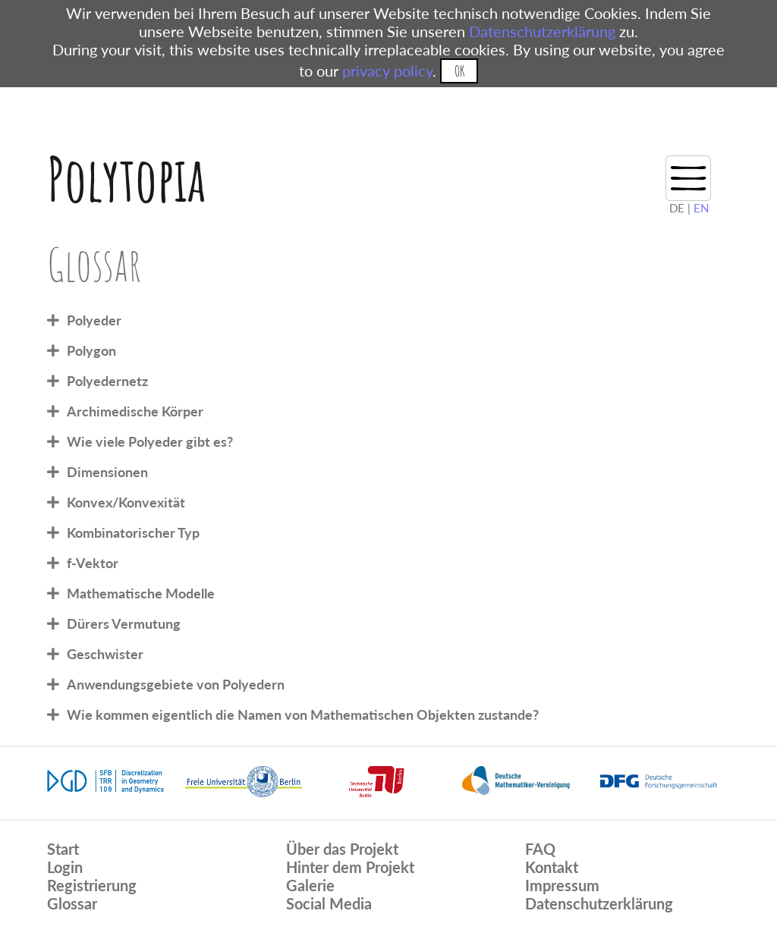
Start (63, 849)
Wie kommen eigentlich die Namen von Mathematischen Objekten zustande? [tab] (303, 714)
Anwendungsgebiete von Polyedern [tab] (176, 684)
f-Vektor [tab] (92, 562)
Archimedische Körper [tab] (135, 411)
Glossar (72, 903)
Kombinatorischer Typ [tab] (133, 532)
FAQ (540, 849)
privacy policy (387, 70)
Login (65, 867)
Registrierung (92, 885)
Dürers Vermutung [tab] (124, 623)
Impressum (562, 885)
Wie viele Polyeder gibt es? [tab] (150, 441)
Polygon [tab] (91, 350)
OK (459, 70)
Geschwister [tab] (105, 653)
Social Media (329, 903)
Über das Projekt (342, 849)
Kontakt (551, 867)
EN (701, 208)
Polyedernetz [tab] (107, 380)
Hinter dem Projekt (350, 867)
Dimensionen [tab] (107, 471)
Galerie (310, 885)
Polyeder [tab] (94, 320)
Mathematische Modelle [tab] (141, 593)
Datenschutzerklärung (542, 31)
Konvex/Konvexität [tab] (126, 502)
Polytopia (126, 178)
